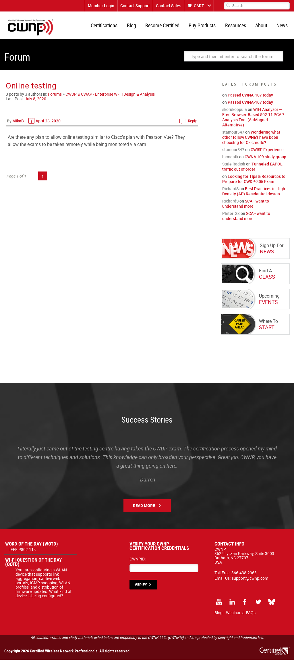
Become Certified (164, 25)
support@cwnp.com (250, 579)
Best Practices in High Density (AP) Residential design (253, 192)
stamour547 (233, 133)
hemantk (230, 158)
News (282, 25)
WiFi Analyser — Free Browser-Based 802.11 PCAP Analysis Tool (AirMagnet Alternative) (253, 118)
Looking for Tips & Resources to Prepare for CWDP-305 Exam (253, 180)
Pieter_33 (231, 214)
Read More (144, 506)
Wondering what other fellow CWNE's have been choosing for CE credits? (251, 138)
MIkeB (18, 122)
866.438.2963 (244, 574)
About (262, 25)
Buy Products (203, 25)
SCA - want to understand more (245, 204)
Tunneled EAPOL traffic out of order (252, 167)
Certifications (106, 25)
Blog (133, 25)
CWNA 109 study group (265, 158)
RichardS (230, 189)
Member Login (101, 5)
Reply (192, 122)
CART (199, 5)
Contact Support (135, 5)
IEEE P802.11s (22, 550)
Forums (55, 95)
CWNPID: (137, 560)
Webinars (234, 613)
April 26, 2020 (48, 122)
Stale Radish (233, 165)
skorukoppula (234, 110)
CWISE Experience (267, 150)
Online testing (31, 86)
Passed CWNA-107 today (250, 96)
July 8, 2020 (35, 100)
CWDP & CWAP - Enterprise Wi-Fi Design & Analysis (110, 95)
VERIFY (141, 585)
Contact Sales (168, 5)
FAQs (251, 613)
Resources (236, 25)
